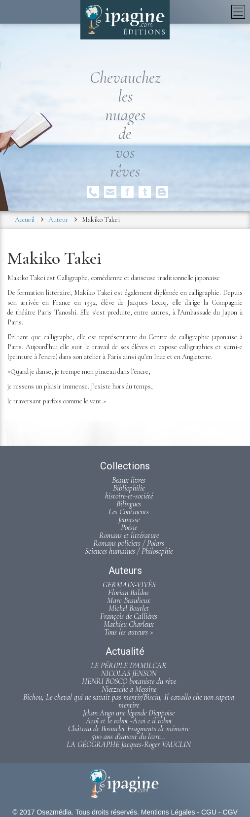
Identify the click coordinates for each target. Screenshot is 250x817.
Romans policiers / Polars (128, 543)
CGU (208, 812)
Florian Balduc (128, 593)
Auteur (58, 219)
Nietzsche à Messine (129, 689)
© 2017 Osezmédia (41, 812)
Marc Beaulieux (128, 600)
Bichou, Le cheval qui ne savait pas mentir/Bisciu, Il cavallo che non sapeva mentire (128, 701)
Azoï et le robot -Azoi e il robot (129, 721)
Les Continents (128, 512)
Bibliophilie (128, 488)
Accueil (25, 219)
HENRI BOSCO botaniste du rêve (129, 681)
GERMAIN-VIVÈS (129, 585)
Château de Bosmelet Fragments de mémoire (128, 729)
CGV (230, 812)
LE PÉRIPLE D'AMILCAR (129, 666)
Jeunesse (129, 520)
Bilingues (128, 504)
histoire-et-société (129, 496)
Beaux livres (128, 480)
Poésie (129, 528)
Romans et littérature (129, 535)
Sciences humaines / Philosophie (129, 551)
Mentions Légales (168, 812)
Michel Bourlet (128, 608)
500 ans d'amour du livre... (129, 737)
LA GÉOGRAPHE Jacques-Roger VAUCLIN (129, 744)
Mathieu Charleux (129, 624)
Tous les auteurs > (128, 632)
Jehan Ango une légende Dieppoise (129, 713)
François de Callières (128, 616)
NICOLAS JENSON (128, 673)
